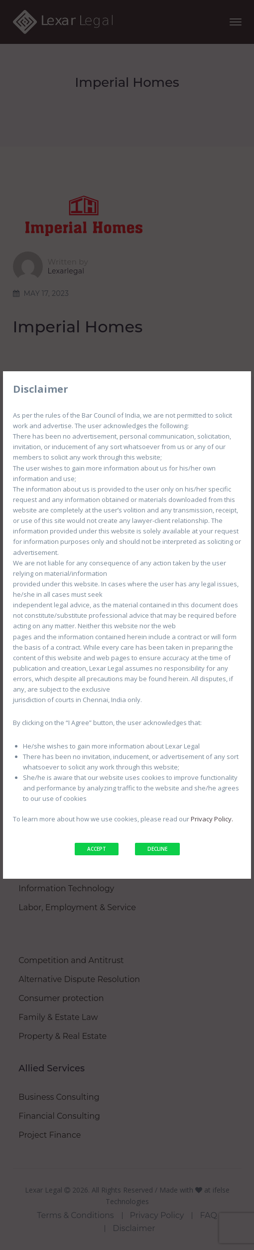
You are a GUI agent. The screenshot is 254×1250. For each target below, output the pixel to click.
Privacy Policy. (212, 818)
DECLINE (157, 848)
